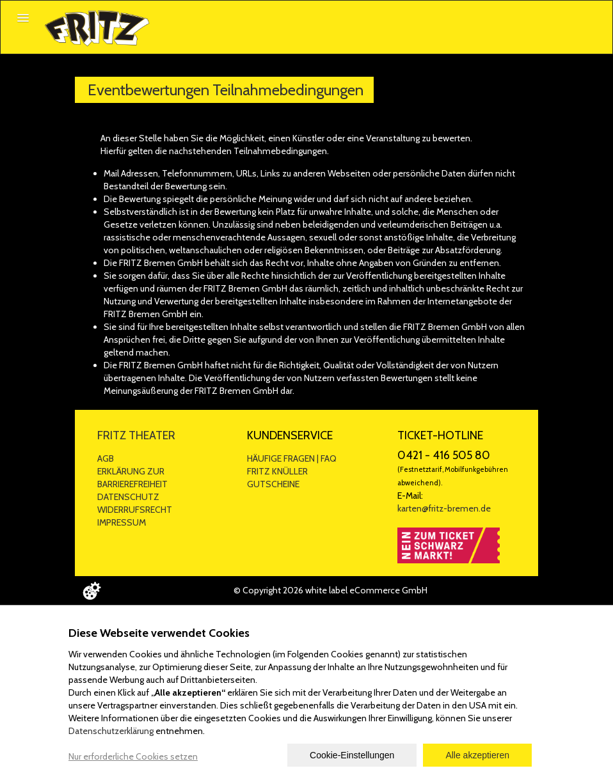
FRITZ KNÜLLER (277, 471)
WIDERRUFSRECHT (134, 509)
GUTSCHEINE (273, 484)
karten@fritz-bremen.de (444, 508)
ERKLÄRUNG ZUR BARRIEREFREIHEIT (132, 477)
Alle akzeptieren (477, 755)
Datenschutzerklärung (111, 731)
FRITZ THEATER (136, 435)
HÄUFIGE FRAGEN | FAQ (292, 458)
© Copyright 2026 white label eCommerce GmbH (330, 590)
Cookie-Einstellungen (352, 755)
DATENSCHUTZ (128, 497)
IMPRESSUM (121, 522)
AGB (105, 458)
